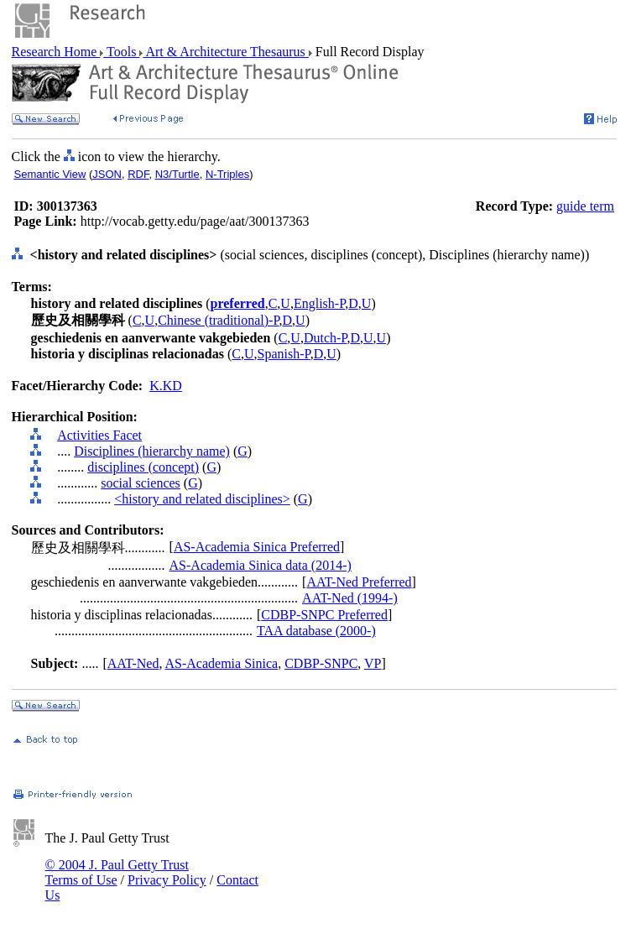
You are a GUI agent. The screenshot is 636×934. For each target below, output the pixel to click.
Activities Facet (99, 435)
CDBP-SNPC (320, 663)
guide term (585, 206)
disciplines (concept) (143, 467)
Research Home (56, 51)
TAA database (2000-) (316, 631)
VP (372, 663)
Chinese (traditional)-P (218, 320)
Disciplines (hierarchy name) (152, 451)
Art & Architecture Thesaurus (225, 51)
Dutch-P (325, 338)
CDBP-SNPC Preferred (324, 615)
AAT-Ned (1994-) (350, 598)
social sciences (140, 483)
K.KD (165, 385)
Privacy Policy (167, 880)
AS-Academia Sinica (222, 663)
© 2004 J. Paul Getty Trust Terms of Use (117, 872)
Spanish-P (284, 354)
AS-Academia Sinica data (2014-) (260, 565)
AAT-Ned (133, 663)
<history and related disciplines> (202, 499)
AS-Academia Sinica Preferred (257, 547)
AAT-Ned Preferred (358, 582)
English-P (319, 303)
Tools (121, 51)
